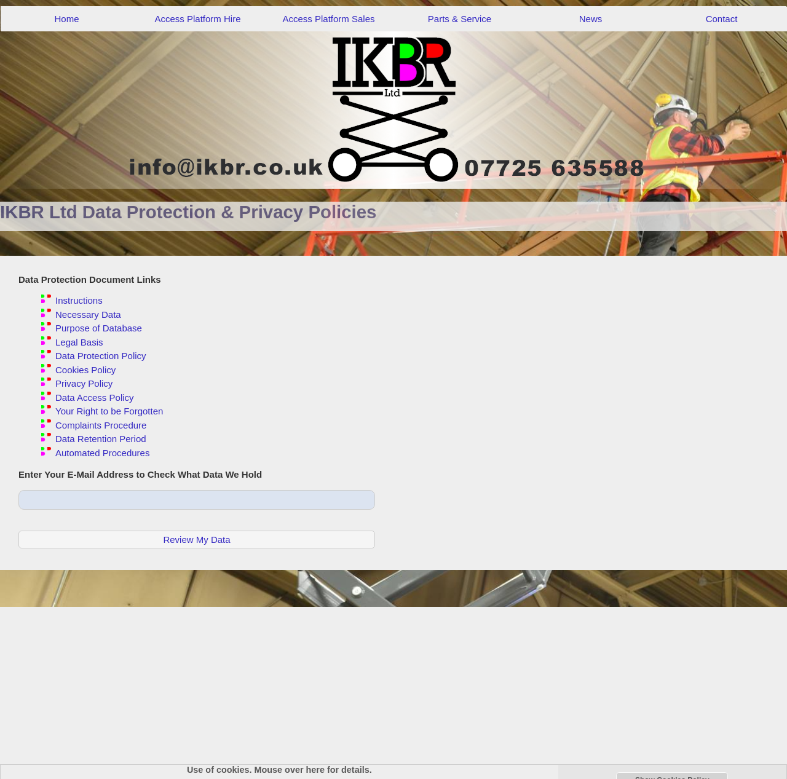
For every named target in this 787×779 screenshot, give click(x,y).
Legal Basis (79, 342)
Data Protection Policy (100, 355)
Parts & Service (459, 19)
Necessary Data (88, 314)
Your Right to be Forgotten (109, 411)
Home (66, 19)
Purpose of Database (98, 328)
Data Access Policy (94, 397)
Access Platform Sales (328, 19)
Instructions (79, 300)
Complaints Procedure (100, 425)
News (591, 19)
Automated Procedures (102, 453)
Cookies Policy (85, 370)
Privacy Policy (84, 383)
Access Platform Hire (197, 19)
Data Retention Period (100, 438)
